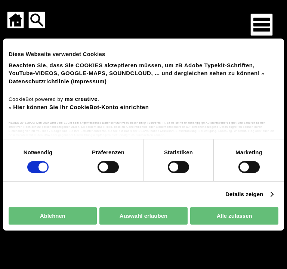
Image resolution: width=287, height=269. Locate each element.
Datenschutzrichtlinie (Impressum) (58, 81)
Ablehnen (52, 216)
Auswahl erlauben (143, 216)
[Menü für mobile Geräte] (261, 24)
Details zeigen (244, 194)
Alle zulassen (234, 216)
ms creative (81, 99)
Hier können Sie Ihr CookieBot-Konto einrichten (81, 107)
